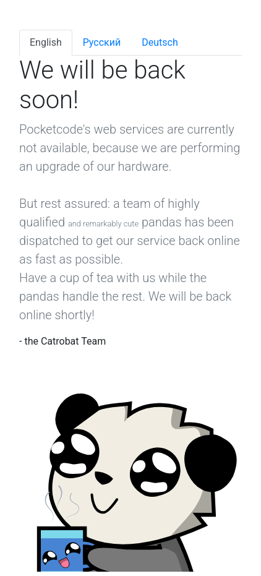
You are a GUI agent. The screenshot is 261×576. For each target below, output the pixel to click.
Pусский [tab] (102, 42)
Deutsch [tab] (160, 42)
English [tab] (46, 42)
